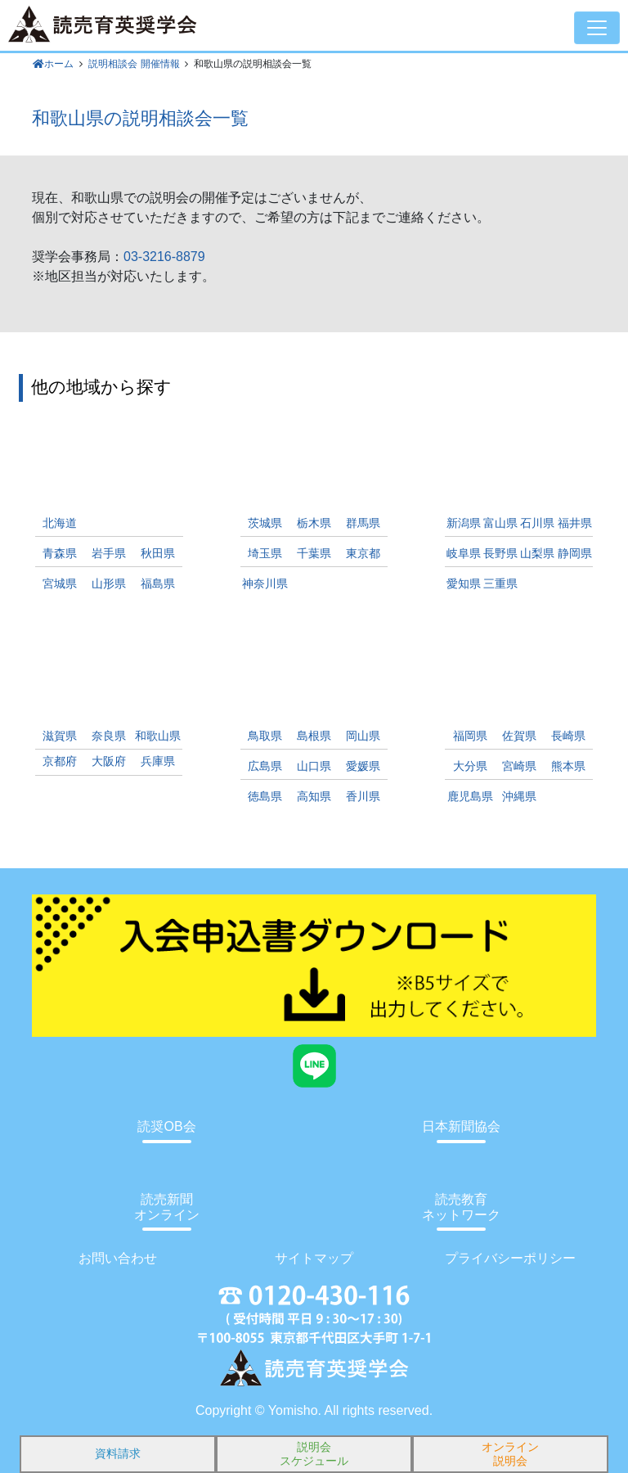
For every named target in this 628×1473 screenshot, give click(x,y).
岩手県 (109, 553)
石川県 (537, 523)
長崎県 (568, 736)
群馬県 (363, 523)
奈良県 (109, 736)
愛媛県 (363, 766)
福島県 (158, 584)
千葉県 (314, 553)
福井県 (575, 523)
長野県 (500, 553)
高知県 (314, 797)
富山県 (500, 523)
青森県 (60, 553)
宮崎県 (519, 766)
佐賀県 (519, 736)
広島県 (265, 766)
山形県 (109, 584)
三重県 (500, 584)
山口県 (314, 766)
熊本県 (568, 766)
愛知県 (463, 584)
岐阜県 (463, 553)
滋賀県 (60, 736)
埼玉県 (265, 553)
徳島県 (265, 797)
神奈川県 (265, 584)
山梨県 (537, 553)
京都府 (60, 761)
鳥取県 (265, 736)
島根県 (314, 736)
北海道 (60, 523)
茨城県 (265, 523)
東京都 (363, 553)
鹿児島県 (470, 797)
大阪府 (109, 761)
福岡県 (470, 736)
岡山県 (363, 736)
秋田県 (158, 553)
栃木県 (314, 523)
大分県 (470, 766)
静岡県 (575, 553)
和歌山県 (158, 736)
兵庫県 (158, 761)
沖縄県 (519, 797)
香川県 (363, 797)
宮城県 (60, 584)
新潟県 (463, 523)
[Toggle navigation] (597, 27)
